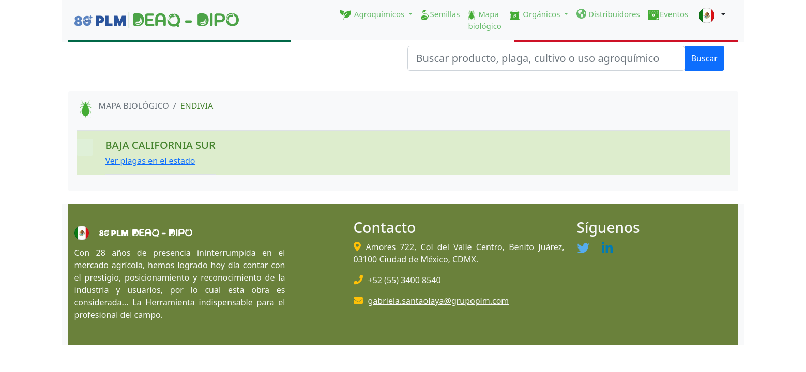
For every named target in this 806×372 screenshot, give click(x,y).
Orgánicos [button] (536, 14)
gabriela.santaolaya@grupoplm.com (438, 300)
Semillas (440, 14)
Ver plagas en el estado (150, 160)
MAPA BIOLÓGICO (134, 106)
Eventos (668, 14)
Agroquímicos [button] (373, 14)
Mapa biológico (484, 20)
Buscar (704, 58)
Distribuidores (608, 14)
